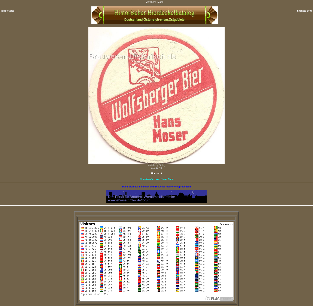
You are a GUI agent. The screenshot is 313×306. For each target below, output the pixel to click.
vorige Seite (7, 10)
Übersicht (156, 173)
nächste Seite (304, 10)
